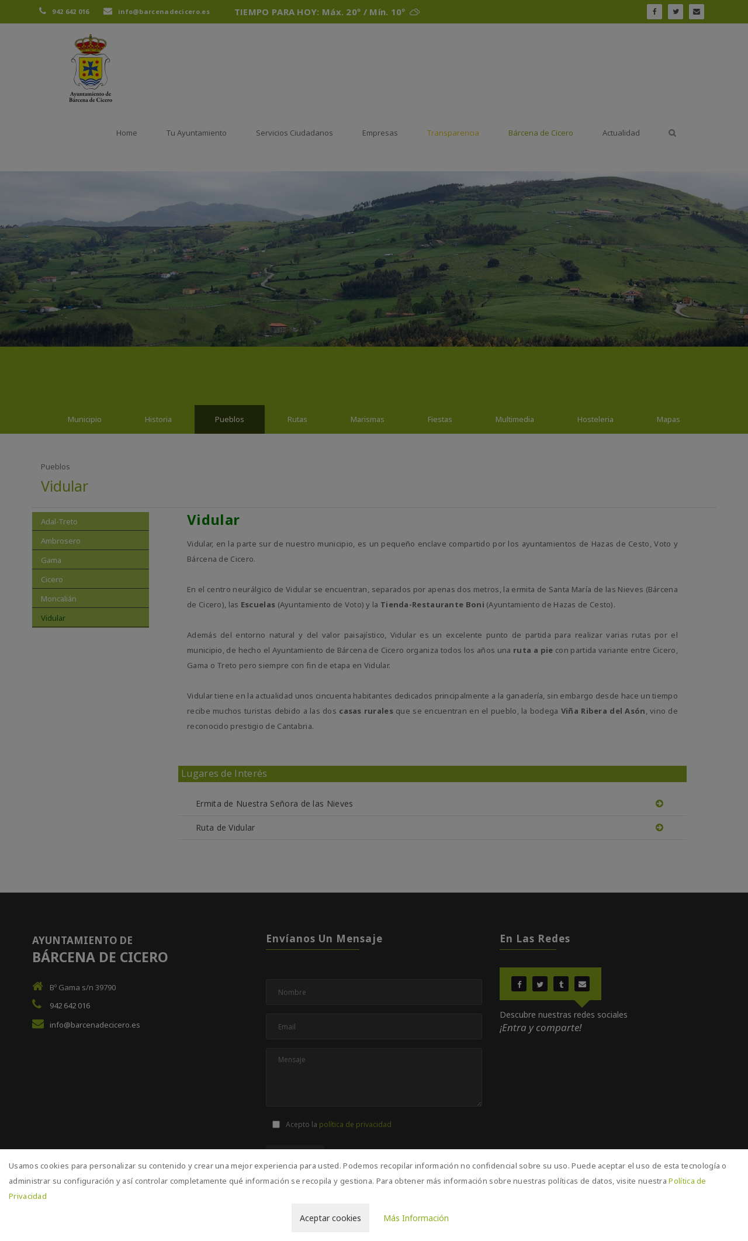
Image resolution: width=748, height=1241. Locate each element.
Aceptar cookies (330, 1217)
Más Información (416, 1217)
